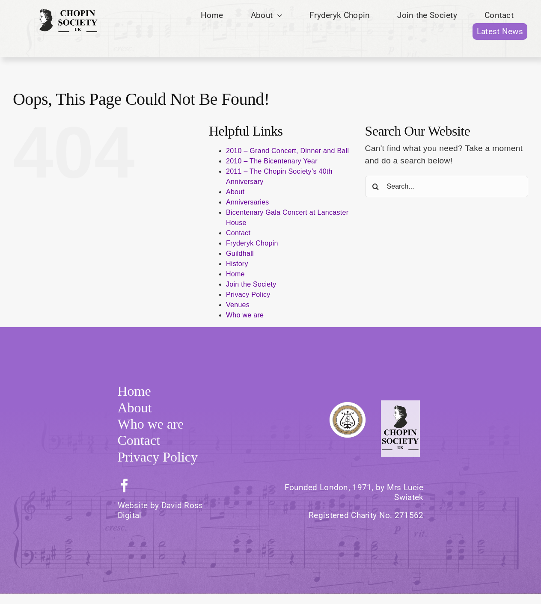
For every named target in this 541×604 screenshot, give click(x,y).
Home (235, 274)
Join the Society (251, 284)
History (237, 263)
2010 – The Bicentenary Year (272, 161)
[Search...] (446, 186)
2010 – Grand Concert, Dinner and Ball (287, 150)
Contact (238, 233)
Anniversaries (247, 202)
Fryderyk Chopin (252, 243)
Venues (238, 304)
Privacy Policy (248, 294)
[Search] (375, 186)
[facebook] (124, 485)
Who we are (245, 315)
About (235, 191)
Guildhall (240, 253)
